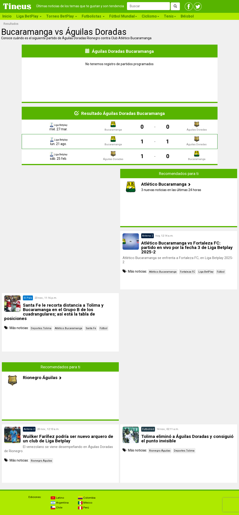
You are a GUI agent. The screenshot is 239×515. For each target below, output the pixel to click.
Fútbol (221, 271)
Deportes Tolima (41, 328)
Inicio (7, 16)
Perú (83, 507)
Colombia (86, 497)
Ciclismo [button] (150, 16)
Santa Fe (91, 328)
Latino (57, 497)
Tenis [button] (170, 16)
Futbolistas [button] (93, 16)
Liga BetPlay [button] (29, 16)
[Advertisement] (60, 198)
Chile (56, 507)
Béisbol (187, 16)
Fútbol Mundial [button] (123, 16)
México (85, 502)
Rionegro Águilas (41, 460)
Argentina (60, 502)
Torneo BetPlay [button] (61, 16)
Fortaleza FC (187, 271)
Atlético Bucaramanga (162, 271)
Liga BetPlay (205, 271)
